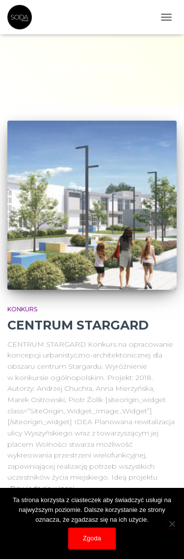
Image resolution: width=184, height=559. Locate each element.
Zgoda (92, 538)
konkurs (22, 309)
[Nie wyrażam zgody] (172, 524)
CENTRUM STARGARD (78, 325)
